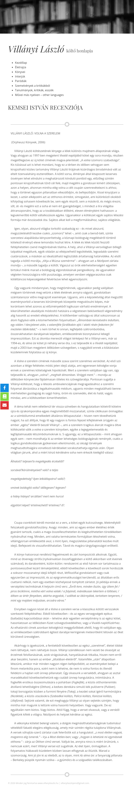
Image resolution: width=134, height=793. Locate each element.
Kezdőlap (21, 63)
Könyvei (20, 72)
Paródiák (21, 81)
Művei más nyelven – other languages (39, 95)
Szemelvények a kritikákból (32, 86)
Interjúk (20, 76)
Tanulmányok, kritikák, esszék (34, 90)
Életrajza (20, 67)
